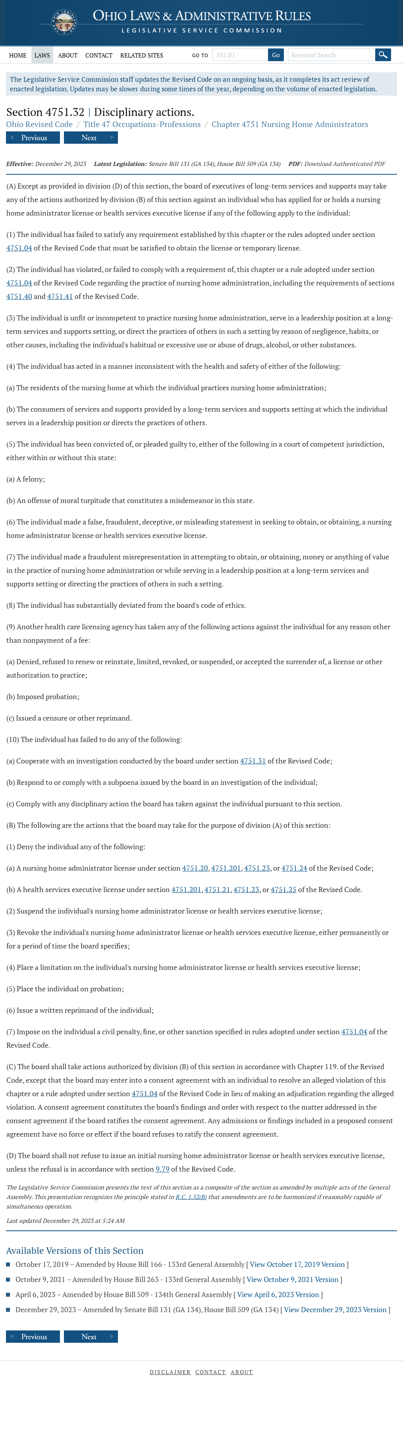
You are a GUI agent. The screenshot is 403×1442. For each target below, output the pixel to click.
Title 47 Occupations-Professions (142, 124)
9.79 (163, 1169)
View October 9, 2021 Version (293, 1279)
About (67, 55)
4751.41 (60, 296)
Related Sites (141, 55)
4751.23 (257, 868)
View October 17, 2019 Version (297, 1264)
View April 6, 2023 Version (278, 1294)
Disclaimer (170, 1372)
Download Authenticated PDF (344, 164)
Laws (42, 55)
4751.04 (19, 248)
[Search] (383, 54)
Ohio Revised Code (39, 124)
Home (18, 55)
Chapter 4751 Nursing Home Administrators (290, 124)
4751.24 (294, 868)
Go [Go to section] (276, 54)
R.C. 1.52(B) (190, 1197)
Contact (98, 55)
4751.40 (19, 296)
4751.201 (226, 868)
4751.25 (284, 889)
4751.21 (217, 889)
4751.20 (195, 868)
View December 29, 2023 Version (335, 1309)
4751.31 (253, 760)
